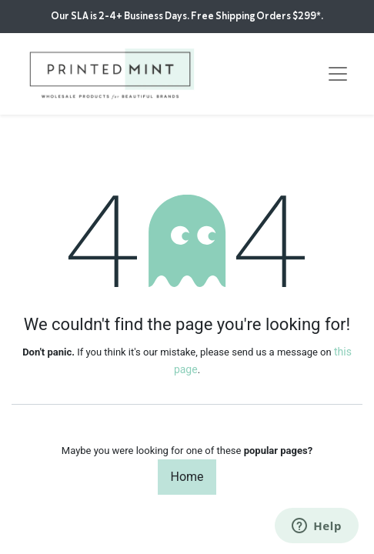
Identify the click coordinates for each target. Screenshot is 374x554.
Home (186, 476)
